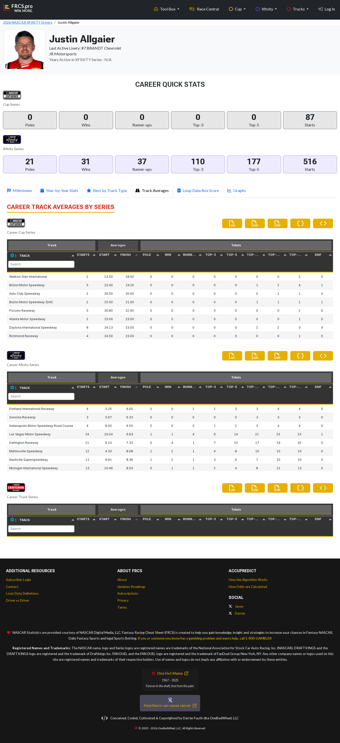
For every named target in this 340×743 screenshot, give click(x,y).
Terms (122, 607)
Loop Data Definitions (22, 593)
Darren (237, 613)
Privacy (123, 600)
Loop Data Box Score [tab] (198, 190)
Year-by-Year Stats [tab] (59, 190)
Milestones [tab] (19, 190)
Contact (12, 587)
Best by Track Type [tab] (107, 190)
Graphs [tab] (236, 190)
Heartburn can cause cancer (170, 705)
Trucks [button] (296, 7)
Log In (327, 7)
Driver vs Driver (17, 600)
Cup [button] (236, 7)
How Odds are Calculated (248, 587)
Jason (236, 606)
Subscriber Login (18, 580)
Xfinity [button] (265, 7)
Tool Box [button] (165, 7)
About (122, 580)
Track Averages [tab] (152, 190)
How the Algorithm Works (248, 580)
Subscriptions (127, 593)
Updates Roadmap (131, 587)
